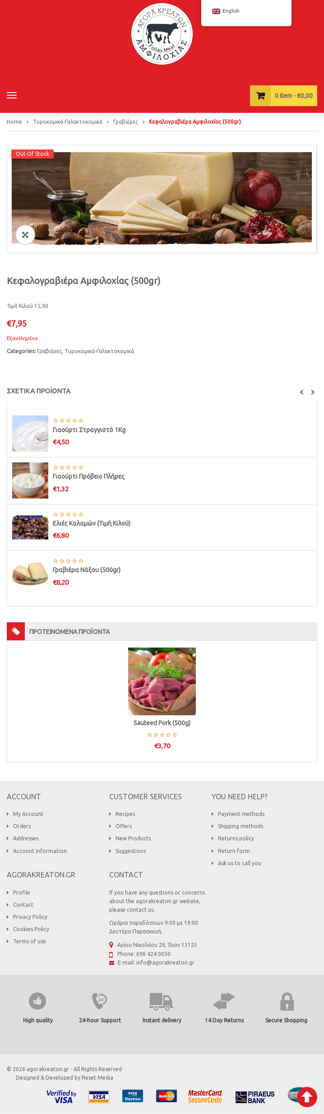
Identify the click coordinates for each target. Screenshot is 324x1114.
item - (294, 95)
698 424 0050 (153, 954)
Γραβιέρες (125, 122)
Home (14, 122)
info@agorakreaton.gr (165, 962)
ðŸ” (25, 234)
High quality (38, 1020)
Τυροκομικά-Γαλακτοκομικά (67, 122)
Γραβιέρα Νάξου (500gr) (86, 569)
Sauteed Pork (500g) (162, 723)
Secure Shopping (286, 1020)
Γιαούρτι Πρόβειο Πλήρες (89, 476)
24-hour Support (100, 1020)
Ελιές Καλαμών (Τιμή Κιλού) (91, 523)
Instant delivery (162, 1020)
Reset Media (97, 1078)
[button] (302, 392)
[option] (162, 199)
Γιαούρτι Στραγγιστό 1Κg (89, 429)
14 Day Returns (224, 1020)
